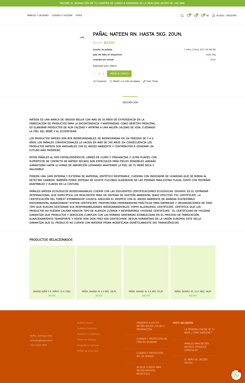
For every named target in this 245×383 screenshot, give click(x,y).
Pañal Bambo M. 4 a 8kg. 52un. (146, 291)
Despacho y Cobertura (88, 334)
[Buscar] (182, 16)
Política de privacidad (87, 351)
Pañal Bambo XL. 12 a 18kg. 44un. (193, 291)
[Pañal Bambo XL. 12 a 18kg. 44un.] (193, 268)
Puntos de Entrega (86, 339)
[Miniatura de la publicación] (129, 326)
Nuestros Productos (87, 328)
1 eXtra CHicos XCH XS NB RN (200, 49)
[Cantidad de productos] (99, 73)
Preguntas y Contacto (88, 345)
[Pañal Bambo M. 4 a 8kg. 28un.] (99, 268)
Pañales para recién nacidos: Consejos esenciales (196, 347)
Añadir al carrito (119, 73)
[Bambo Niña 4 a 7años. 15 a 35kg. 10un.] (52, 268)
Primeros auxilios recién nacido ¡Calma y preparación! (151, 326)
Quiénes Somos (85, 322)
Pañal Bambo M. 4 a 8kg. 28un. (99, 291)
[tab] (130, 101)
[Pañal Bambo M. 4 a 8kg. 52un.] (146, 268)
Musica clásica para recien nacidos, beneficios (149, 370)
